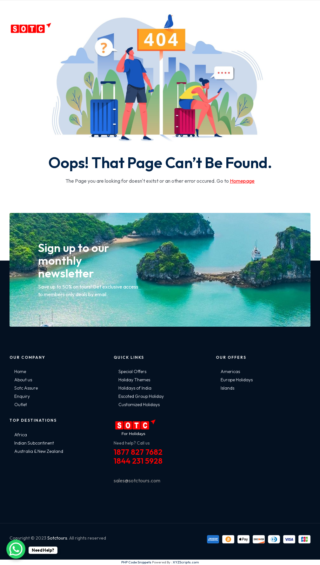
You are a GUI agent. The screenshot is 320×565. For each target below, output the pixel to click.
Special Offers (132, 371)
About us (23, 380)
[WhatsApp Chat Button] (15, 549)
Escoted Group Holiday (141, 396)
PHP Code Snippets (136, 562)
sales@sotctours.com (137, 480)
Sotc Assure (26, 388)
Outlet (20, 404)
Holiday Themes (134, 380)
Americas (230, 371)
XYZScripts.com (186, 562)
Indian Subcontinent (34, 443)
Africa (20, 435)
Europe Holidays (237, 380)
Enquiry (22, 396)
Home (20, 371)
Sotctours (57, 538)
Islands (227, 388)
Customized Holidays (139, 404)
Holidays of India (134, 388)
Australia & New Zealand (38, 451)
